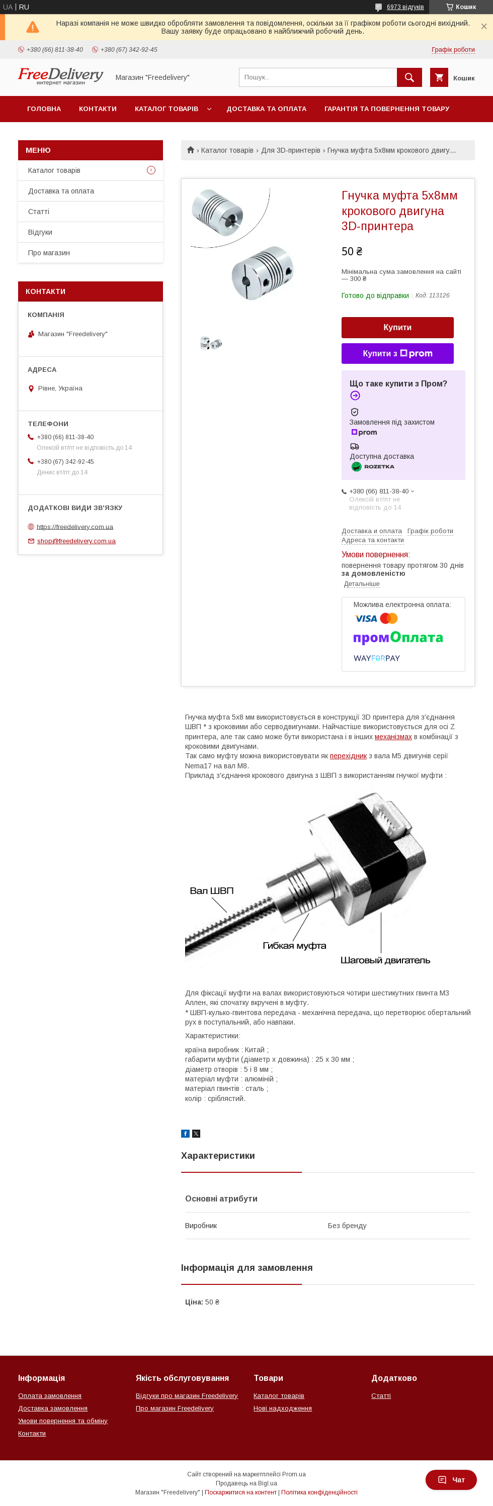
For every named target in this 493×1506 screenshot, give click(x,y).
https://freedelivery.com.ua (75, 526)
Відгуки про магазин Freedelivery (187, 1395)
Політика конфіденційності (319, 1492)
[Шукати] (409, 77)
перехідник (348, 756)
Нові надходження (283, 1408)
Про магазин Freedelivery (175, 1408)
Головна (44, 109)
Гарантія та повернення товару (386, 109)
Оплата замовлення (49, 1395)
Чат (451, 1479)
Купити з (397, 353)
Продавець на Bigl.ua (246, 1483)
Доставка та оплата (266, 109)
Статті (38, 212)
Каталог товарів (166, 109)
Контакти (98, 109)
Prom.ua (294, 1474)
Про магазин (49, 253)
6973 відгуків (405, 7)
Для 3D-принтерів (290, 150)
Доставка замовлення (53, 1408)
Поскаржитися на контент (241, 1492)
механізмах (393, 737)
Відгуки (40, 232)
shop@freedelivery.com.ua (76, 541)
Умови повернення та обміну (63, 1421)
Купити (398, 327)
